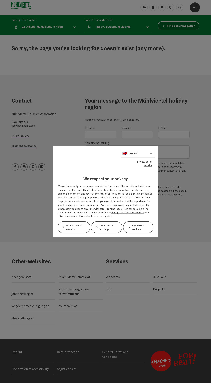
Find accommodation (181, 26)
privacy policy (144, 161)
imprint (148, 165)
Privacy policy (174, 194)
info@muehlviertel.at (24, 145)
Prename (90, 128)
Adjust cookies (66, 369)
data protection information (127, 212)
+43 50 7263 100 (20, 135)
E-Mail (162, 128)
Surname (127, 128)
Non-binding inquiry (97, 143)
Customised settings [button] (107, 227)
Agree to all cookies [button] (138, 227)
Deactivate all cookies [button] (74, 227)
